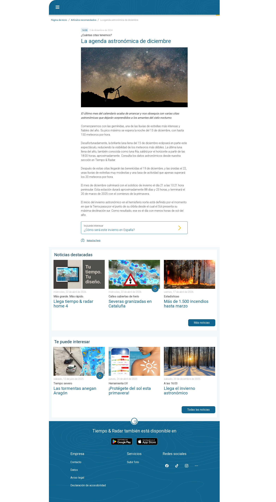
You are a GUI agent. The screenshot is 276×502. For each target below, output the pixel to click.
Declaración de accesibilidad (88, 485)
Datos (74, 470)
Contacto (75, 462)
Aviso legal (77, 477)
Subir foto (133, 462)
